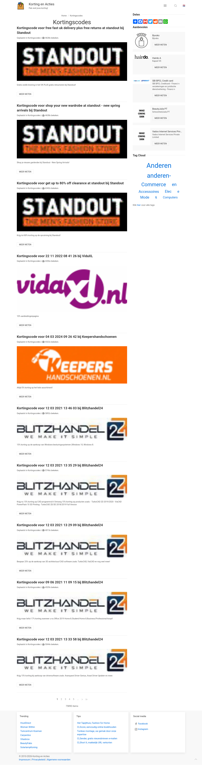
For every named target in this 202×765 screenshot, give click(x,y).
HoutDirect (25, 723)
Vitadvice (25, 739)
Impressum (24, 759)
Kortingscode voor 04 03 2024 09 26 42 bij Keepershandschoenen (67, 337)
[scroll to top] (196, 759)
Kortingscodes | (35, 38)
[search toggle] (175, 5)
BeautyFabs (26, 743)
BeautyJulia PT (159, 109)
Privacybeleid (38, 759)
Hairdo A (156, 58)
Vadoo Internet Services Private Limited (172, 131)
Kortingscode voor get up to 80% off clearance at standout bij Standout (70, 183)
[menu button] (165, 5)
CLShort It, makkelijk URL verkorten (94, 742)
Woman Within (27, 727)
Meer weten (25, 94)
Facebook (143, 723)
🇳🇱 (184, 5)
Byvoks (155, 35)
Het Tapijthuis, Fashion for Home (93, 723)
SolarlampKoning (28, 747)
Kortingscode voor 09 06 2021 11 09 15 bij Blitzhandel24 (60, 582)
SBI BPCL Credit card (162, 80)
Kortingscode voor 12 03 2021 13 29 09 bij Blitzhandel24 (60, 525)
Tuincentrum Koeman (31, 731)
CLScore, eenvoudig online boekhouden (96, 727)
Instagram (143, 729)
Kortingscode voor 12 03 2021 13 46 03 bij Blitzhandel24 (60, 408)
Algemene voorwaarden (58, 759)
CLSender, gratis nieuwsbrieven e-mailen (97, 738)
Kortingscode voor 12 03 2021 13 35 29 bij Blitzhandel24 (60, 465)
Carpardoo (25, 735)
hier (139, 205)
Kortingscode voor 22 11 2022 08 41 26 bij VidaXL (55, 256)
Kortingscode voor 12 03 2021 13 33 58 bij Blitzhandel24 (60, 639)
